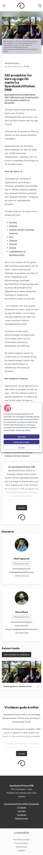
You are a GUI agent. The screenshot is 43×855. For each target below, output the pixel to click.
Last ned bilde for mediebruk (16, 654)
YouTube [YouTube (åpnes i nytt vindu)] (21, 811)
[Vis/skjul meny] (3, 6)
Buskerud (13, 226)
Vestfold (13, 244)
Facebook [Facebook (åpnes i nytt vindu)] (21, 807)
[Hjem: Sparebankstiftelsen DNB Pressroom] (21, 5)
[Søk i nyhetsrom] (40, 5)
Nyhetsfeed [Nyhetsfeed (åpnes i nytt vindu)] (21, 846)
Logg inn (21, 850)
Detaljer (21, 447)
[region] (21, 427)
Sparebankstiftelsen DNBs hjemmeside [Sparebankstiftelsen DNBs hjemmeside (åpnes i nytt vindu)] (21, 804)
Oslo (11, 236)
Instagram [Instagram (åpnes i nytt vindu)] (21, 814)
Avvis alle (21, 437)
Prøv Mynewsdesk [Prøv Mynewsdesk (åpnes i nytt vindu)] (21, 839)
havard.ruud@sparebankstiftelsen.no (21, 629)
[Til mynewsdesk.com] (21, 832)
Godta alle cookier (21, 442)
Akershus (13, 222)
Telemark (13, 240)
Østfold (12, 247)
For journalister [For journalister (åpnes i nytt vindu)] (21, 843)
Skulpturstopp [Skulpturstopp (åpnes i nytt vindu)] (21, 818)
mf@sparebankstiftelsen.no (21, 572)
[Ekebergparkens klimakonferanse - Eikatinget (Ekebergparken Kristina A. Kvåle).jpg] (21, 672)
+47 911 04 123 (21, 576)
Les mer (21, 507)
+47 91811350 (21, 633)
